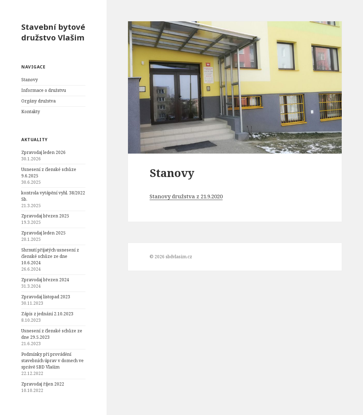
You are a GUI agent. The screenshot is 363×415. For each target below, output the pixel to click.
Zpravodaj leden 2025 (43, 233)
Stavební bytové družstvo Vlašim (53, 32)
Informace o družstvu (43, 90)
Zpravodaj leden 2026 (43, 152)
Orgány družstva (38, 101)
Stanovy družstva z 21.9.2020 (186, 196)
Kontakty (30, 112)
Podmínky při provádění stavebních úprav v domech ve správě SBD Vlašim (52, 360)
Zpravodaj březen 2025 (45, 216)
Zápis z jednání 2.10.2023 (47, 314)
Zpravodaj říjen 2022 (42, 384)
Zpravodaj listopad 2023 (45, 297)
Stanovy (29, 80)
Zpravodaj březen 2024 (45, 280)
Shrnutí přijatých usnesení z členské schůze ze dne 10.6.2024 (50, 256)
